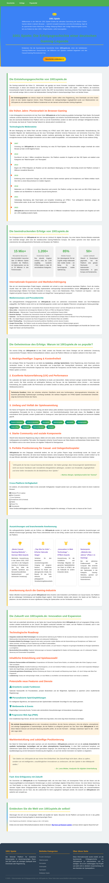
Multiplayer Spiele (44, 873)
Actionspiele (42, 866)
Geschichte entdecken (54, 59)
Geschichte (11, 3)
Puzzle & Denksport (45, 857)
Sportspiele (42, 870)
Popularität (33, 3)
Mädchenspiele (43, 860)
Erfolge (22, 3)
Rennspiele (42, 863)
